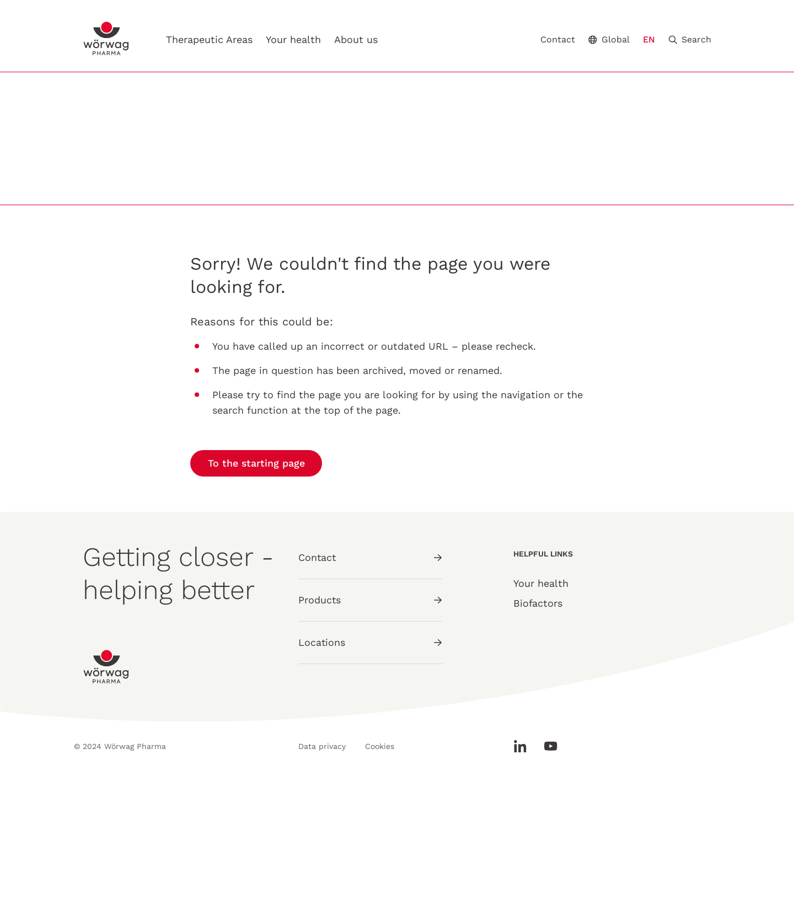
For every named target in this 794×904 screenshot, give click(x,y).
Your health (293, 39)
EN (649, 39)
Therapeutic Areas (210, 39)
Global (609, 39)
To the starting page (256, 586)
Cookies (380, 869)
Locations (370, 765)
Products (370, 722)
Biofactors (537, 726)
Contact (557, 39)
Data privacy (322, 869)
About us (356, 39)
